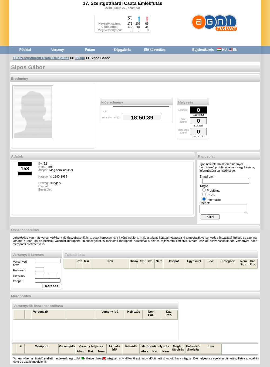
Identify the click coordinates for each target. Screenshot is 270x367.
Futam (90, 50)
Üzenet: (205, 203)
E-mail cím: (207, 176)
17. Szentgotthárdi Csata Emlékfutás (41, 58)
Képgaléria (122, 50)
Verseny (57, 50)
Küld (210, 218)
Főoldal (25, 50)
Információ (211, 199)
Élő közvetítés (155, 50)
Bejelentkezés (203, 50)
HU (222, 50)
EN (233, 50)
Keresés (51, 288)
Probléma (211, 190)
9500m (80, 58)
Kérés (208, 195)
